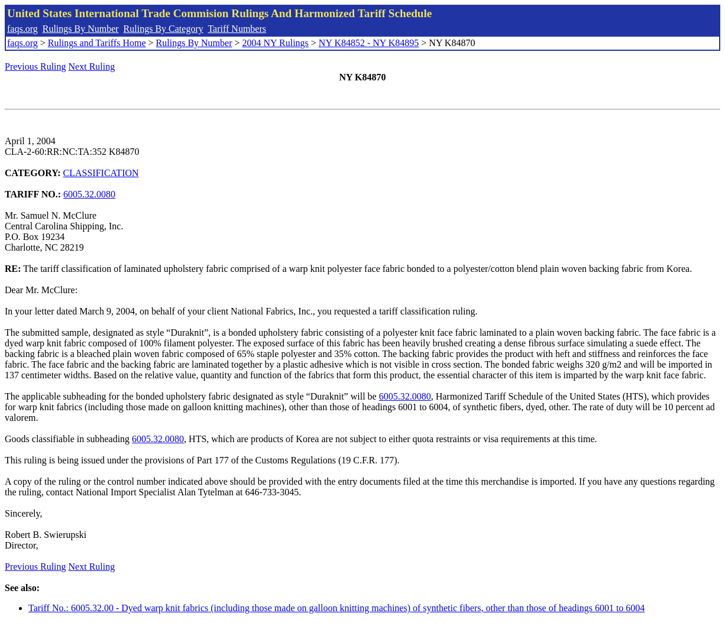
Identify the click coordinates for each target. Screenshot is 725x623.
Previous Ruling (35, 66)
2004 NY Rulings (275, 43)
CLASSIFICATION (101, 173)
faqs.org (22, 29)
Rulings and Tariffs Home (97, 43)
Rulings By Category (163, 29)
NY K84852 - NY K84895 (369, 43)
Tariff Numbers (237, 29)
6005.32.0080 (89, 194)
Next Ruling (92, 66)
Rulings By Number (81, 29)
